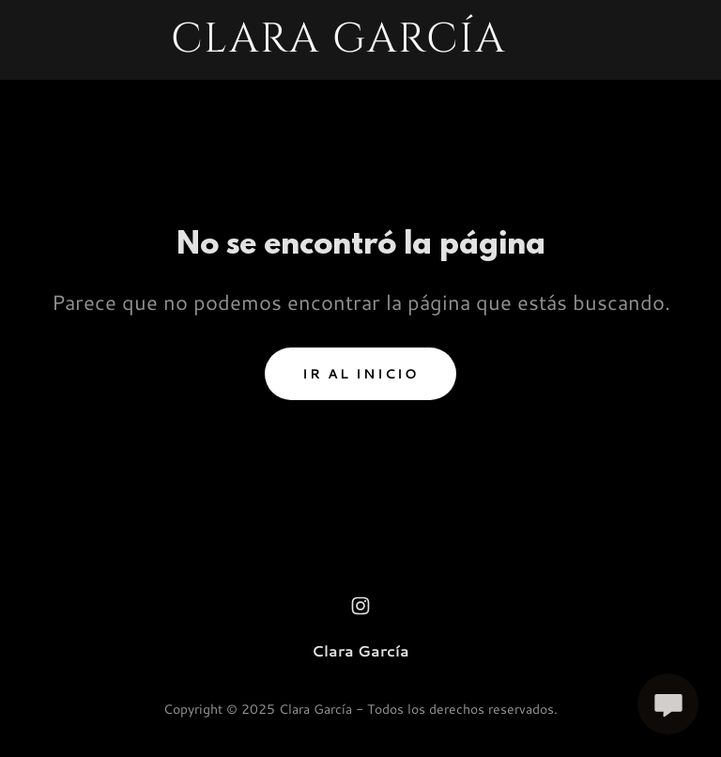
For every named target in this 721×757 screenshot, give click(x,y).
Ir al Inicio (360, 373)
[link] (338, 45)
